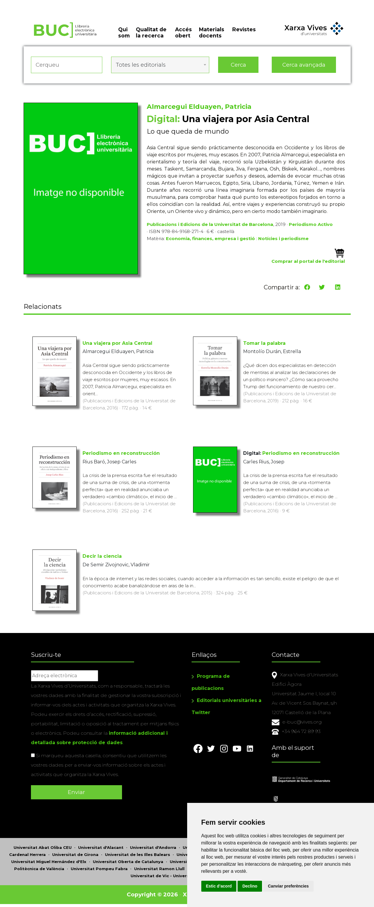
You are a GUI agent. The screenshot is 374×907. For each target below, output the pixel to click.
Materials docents (211, 32)
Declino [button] (249, 886)
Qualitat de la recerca (151, 32)
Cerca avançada (303, 64)
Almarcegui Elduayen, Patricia (199, 107)
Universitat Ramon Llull (159, 868)
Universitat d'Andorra (153, 847)
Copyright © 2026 (152, 894)
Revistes (244, 29)
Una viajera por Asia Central (117, 343)
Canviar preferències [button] (288, 886)
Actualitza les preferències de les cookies (54, 4)
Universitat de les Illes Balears (137, 854)
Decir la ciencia (102, 556)
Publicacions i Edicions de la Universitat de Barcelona (210, 224)
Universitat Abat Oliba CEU (43, 847)
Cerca (238, 64)
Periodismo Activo (311, 224)
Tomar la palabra (264, 343)
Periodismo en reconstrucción (121, 453)
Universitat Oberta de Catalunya (128, 861)
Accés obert (183, 32)
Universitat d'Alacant (100, 847)
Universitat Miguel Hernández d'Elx (48, 861)
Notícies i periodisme (283, 238)
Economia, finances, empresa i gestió (210, 238)
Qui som (124, 32)
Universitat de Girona (75, 854)
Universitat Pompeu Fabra (99, 868)
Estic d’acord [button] (219, 886)
